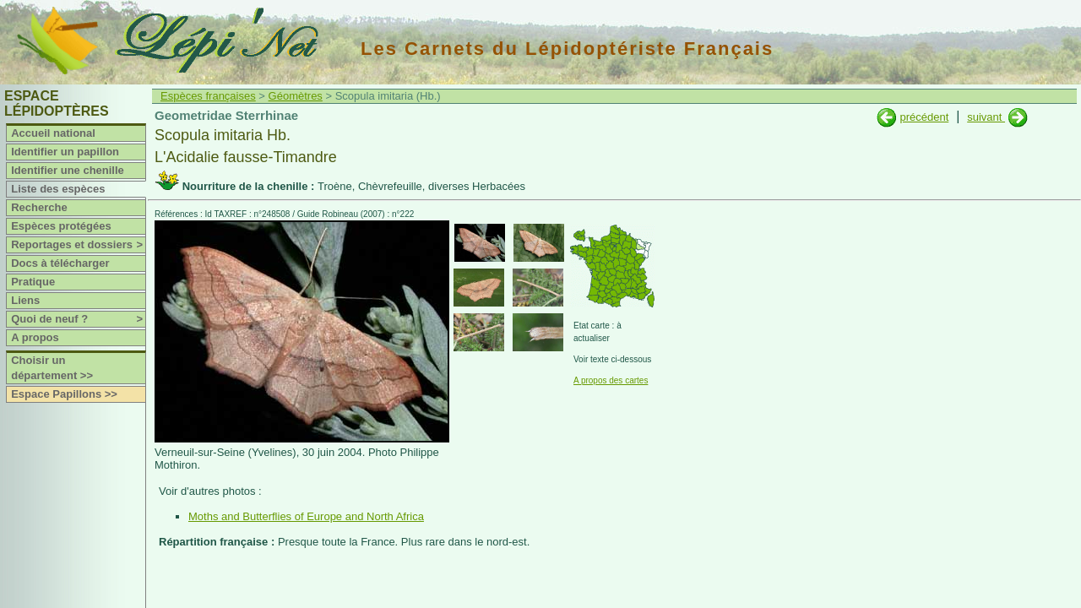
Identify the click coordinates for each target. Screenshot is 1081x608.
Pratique (33, 281)
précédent (923, 117)
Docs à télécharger (60, 263)
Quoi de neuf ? (78, 319)
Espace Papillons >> (64, 394)
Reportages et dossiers (78, 244)
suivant (986, 117)
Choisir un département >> (52, 368)
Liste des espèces (58, 188)
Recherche (39, 207)
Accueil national (53, 133)
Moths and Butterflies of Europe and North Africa (306, 516)
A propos (35, 337)
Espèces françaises (208, 96)
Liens (25, 300)
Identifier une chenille (67, 170)
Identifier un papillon (65, 151)
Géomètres (296, 96)
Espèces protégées (61, 226)
